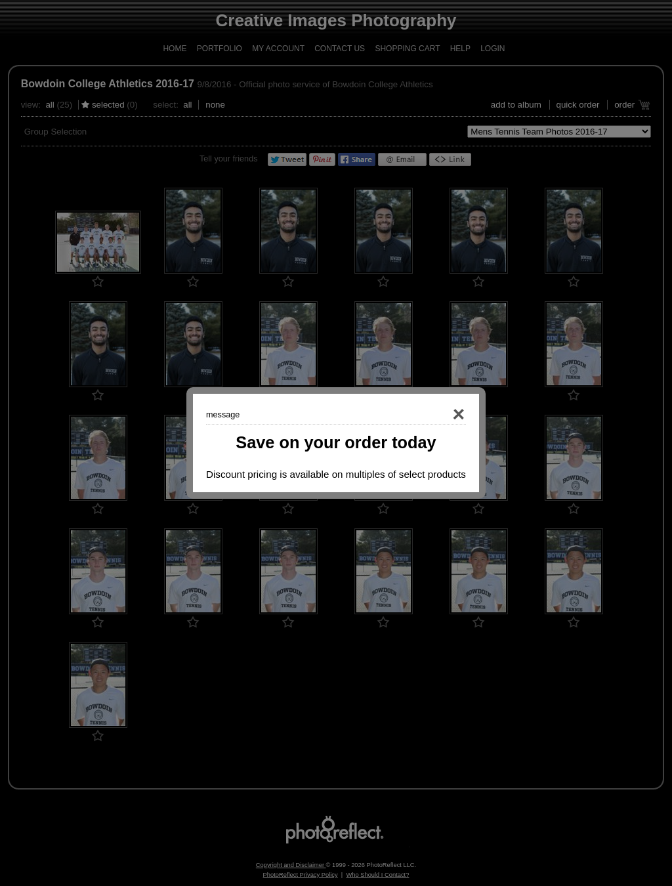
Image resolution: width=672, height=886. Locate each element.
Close (440, 414)
